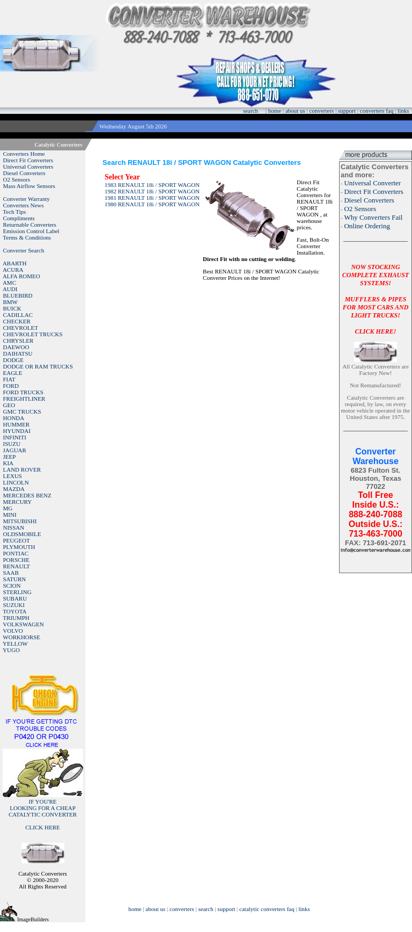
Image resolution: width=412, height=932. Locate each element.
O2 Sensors (16, 179)
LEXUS (12, 476)
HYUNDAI (17, 431)
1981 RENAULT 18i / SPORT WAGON (152, 197)
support (347, 110)
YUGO (11, 650)
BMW (10, 302)
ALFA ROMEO (21, 276)
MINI (10, 514)
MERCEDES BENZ (27, 495)
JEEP (9, 456)
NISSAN (14, 527)
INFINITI (14, 437)
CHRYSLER (18, 340)
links (403, 110)
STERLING (17, 592)
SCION (12, 585)
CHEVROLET (20, 327)
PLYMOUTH (19, 547)
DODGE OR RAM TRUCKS (38, 366)
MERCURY (17, 501)
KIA (8, 463)
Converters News (23, 205)
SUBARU (15, 598)
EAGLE (13, 373)
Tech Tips (14, 211)
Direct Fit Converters (28, 160)
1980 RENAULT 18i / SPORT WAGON (152, 204)
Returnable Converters (29, 224)
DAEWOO (16, 347)
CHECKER (17, 321)
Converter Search (24, 250)
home (274, 110)
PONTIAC (16, 553)
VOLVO (13, 630)
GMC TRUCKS (22, 411)
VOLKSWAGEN (23, 624)
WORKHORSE (21, 637)
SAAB (11, 572)
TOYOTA (14, 611)
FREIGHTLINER (24, 398)
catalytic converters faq (267, 909)
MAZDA (14, 489)
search (250, 110)
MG (8, 508)
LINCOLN (16, 482)
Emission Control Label (31, 231)
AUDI (10, 289)
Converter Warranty (26, 199)
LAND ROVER (22, 469)
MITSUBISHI (20, 521)
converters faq (377, 110)
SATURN (14, 579)
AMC (9, 282)
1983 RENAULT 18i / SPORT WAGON (152, 185)
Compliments (19, 218)
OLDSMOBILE (22, 534)
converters (322, 110)
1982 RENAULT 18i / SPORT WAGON (152, 191)
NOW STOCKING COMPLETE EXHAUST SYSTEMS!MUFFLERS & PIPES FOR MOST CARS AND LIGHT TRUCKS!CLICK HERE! (375, 299)
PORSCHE (16, 560)
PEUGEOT (16, 540)
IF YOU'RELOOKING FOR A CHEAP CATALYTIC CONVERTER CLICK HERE (43, 814)
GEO (9, 405)
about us (295, 110)
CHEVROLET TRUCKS (33, 334)
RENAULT (16, 566)
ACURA (13, 269)
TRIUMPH (16, 618)
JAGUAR (14, 450)
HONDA (14, 418)
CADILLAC (18, 315)
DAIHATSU (18, 353)
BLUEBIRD (18, 295)
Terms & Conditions (27, 237)
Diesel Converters (24, 173)
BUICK (12, 308)
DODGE (13, 360)
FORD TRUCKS (23, 392)
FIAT (9, 379)
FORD (11, 385)
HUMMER (16, 424)
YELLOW (15, 643)
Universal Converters (28, 166)
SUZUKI (14, 605)
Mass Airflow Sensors (29, 186)
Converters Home (24, 153)
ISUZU (11, 443)
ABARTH (15, 263)
